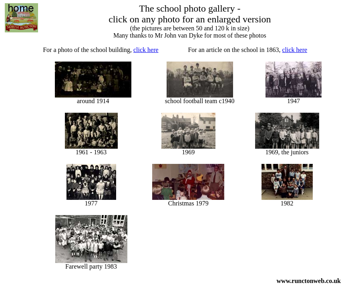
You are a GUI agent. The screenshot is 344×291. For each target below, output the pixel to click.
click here (146, 49)
